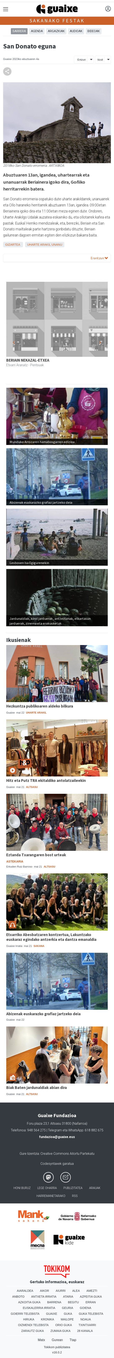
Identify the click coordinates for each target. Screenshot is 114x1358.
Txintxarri (87, 1325)
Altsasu (32, 787)
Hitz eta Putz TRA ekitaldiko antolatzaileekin (46, 780)
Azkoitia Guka (29, 1302)
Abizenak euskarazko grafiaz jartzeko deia (43, 1013)
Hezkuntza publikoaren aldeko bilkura (39, 706)
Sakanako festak (57, 20)
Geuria (67, 1308)
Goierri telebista (25, 1313)
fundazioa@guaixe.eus (57, 1137)
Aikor (44, 1290)
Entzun (81, 59)
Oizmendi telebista (33, 1325)
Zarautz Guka (32, 1331)
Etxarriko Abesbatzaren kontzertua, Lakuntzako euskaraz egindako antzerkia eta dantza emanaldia (51, 937)
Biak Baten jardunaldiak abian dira (36, 1087)
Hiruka (28, 1319)
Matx (41, 1340)
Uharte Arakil (39, 244)
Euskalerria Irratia (39, 1308)
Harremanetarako (51, 1196)
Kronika (47, 1319)
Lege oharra (47, 1188)
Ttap (73, 1340)
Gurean (57, 1340)
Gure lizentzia (29, 1154)
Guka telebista (91, 1313)
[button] (14, 342)
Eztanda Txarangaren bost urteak (36, 854)
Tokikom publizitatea (57, 1347)
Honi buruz (22, 1188)
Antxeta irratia (43, 1296)
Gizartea (12, 244)
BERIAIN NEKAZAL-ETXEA (27, 360)
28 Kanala (85, 1331)
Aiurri (61, 1290)
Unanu (57, 244)
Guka (68, 1313)
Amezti (91, 1290)
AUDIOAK (76, 31)
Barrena (54, 1302)
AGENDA (37, 31)
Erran (91, 1302)
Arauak (94, 1188)
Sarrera (19, 31)
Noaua (85, 1319)
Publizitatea (72, 1188)
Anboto (18, 1296)
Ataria (68, 1296)
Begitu (73, 1302)
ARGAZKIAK (56, 31)
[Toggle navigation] (5, 9)
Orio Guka (63, 1325)
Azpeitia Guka (91, 1296)
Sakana (39, 946)
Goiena (85, 1308)
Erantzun (99, 258)
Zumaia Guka (61, 1331)
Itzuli (100, 59)
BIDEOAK (93, 31)
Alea (76, 1290)
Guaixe (51, 1313)
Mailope (67, 1319)
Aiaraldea (25, 1290)
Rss (75, 1196)
